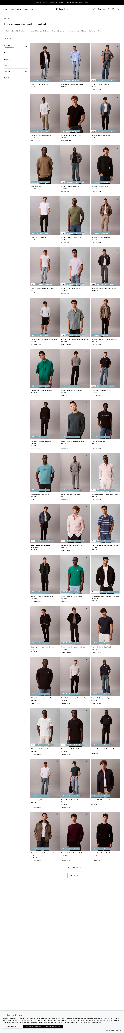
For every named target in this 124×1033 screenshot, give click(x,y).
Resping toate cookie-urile (35, 1026)
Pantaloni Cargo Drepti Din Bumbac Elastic (105, 339)
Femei (6, 9)
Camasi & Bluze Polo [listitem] (18, 31)
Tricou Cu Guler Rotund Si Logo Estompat (44, 749)
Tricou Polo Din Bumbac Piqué (71, 135)
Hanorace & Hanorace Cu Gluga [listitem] (38, 31)
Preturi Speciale (28, 9)
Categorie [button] (16, 59)
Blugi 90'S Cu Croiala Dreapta (40, 84)
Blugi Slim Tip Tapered (38, 237)
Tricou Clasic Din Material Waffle (41, 698)
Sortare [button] (16, 46)
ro (101, 9)
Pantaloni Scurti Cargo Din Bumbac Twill (44, 339)
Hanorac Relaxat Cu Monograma (41, 390)
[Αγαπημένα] (113, 9)
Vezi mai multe (75, 875)
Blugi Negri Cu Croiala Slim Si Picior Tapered (42, 648)
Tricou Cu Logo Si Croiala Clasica (71, 237)
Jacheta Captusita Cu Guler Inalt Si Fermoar (102, 750)
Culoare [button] (16, 71)
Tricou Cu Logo (35, 186)
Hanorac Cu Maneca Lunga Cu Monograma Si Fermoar (105, 597)
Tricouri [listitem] (100, 31)
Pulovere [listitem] (92, 31)
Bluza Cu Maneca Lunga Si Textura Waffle (74, 698)
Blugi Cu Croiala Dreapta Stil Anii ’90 (103, 288)
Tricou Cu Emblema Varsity (70, 186)
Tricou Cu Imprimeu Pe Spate (70, 288)
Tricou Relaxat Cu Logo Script (101, 390)
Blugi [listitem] (7, 31)
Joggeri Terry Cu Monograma (70, 494)
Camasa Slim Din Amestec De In (71, 545)
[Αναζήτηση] (94, 9)
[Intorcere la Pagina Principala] (62, 9)
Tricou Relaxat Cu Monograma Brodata (73, 647)
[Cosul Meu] (117, 9)
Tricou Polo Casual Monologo (100, 698)
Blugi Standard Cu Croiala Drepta (72, 84)
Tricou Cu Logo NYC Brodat (100, 84)
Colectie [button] (16, 78)
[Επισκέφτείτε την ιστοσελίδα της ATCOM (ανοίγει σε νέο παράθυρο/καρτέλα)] (113, 1031)
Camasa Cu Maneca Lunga (99, 186)
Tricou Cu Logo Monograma (40, 494)
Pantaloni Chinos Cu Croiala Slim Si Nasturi (42, 442)
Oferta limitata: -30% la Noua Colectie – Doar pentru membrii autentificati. (62, 3)
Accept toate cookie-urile (57, 1026)
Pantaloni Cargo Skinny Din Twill (41, 135)
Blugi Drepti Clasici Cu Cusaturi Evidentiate (41, 546)
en (104, 9)
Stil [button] (16, 65)
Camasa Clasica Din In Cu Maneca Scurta (74, 339)
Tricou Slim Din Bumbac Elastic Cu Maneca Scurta (75, 801)
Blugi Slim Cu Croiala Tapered (101, 135)
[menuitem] (6, 9)
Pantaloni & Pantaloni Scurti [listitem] (77, 31)
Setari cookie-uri (12, 1026)
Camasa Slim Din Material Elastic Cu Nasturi (103, 801)
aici (36, 1021)
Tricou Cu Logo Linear (98, 441)
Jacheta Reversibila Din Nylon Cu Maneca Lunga (44, 854)
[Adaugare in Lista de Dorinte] (57, 46)
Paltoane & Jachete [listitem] (58, 31)
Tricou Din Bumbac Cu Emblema (71, 390)
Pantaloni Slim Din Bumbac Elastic (102, 237)
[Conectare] (108, 9)
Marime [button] (16, 52)
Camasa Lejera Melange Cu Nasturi (42, 596)
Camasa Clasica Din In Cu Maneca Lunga (104, 494)
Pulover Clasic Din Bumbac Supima (72, 441)
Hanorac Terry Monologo (39, 800)
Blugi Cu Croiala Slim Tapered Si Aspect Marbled (44, 289)
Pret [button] (16, 84)
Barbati (12, 9)
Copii (19, 9)
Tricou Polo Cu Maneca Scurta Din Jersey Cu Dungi (104, 546)
